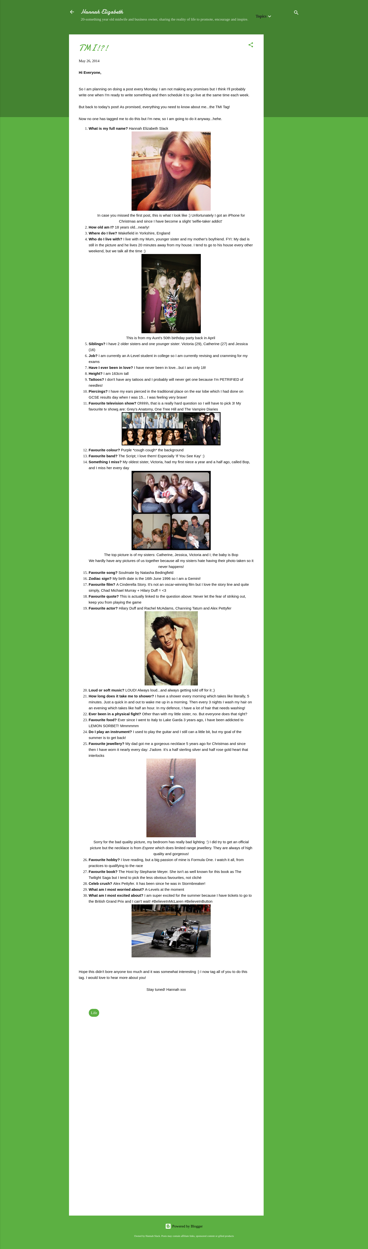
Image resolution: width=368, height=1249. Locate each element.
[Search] (296, 13)
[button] (251, 46)
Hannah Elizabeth (102, 12)
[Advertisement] (283, 108)
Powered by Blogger (184, 1226)
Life (94, 1013)
